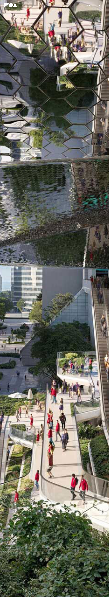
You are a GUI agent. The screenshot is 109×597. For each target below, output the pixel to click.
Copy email (89, 5)
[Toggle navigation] (104, 5)
